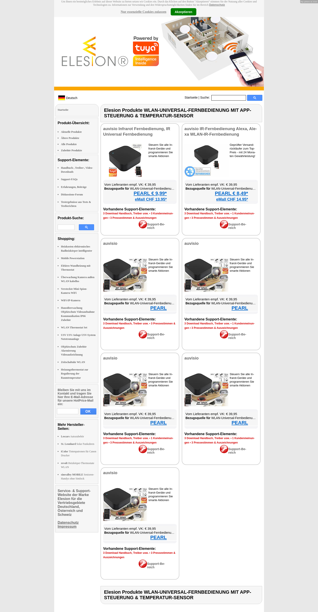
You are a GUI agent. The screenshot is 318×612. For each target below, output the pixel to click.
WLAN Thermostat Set (74, 327)
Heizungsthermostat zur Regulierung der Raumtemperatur (74, 373)
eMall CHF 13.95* (151, 199)
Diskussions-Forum (72, 194)
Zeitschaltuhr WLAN (73, 362)
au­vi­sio (110, 243)
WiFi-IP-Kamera (70, 300)
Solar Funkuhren (77, 443)
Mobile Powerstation (72, 258)
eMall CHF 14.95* (232, 199)
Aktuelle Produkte (71, 131)
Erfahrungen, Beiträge (74, 187)
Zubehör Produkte (71, 150)
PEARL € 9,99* (150, 193)
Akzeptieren (183, 11)
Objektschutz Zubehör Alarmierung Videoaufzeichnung (74, 350)
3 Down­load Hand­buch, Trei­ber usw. (126, 213)
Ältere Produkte (70, 138)
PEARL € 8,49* (231, 193)
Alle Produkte (69, 144)
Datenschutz (217, 4)
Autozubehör (72, 436)
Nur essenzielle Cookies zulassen (143, 11)
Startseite (191, 97)
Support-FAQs (69, 179)
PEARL (158, 308)
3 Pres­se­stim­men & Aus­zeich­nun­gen (133, 217)
